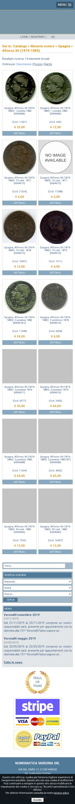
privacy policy (61, 793)
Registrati (37, 36)
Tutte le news (12, 662)
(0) (53, 36)
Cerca (10, 599)
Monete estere (43, 46)
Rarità (48, 64)
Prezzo (37, 64)
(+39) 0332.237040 (40, 773)
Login (24, 36)
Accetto (37, 799)
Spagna (64, 46)
